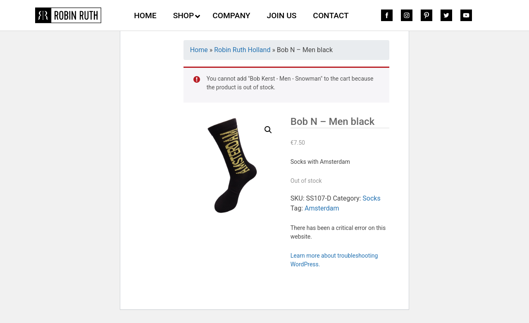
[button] (268, 129)
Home (199, 50)
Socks (371, 198)
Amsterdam (322, 208)
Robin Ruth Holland (242, 50)
